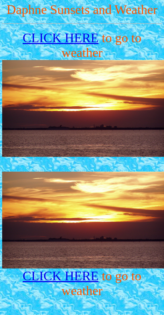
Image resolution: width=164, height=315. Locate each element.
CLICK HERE (60, 38)
